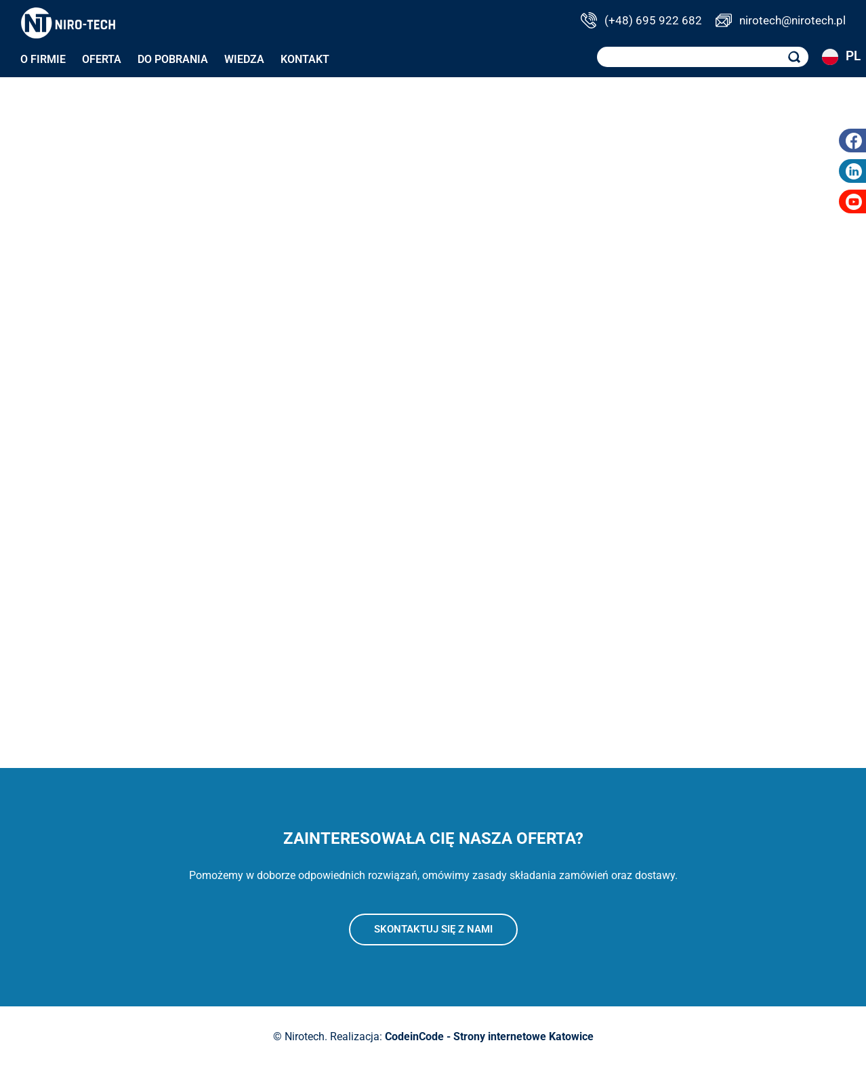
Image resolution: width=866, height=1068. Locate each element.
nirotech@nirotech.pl (792, 20)
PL (834, 56)
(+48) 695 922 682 (653, 20)
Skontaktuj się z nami (433, 929)
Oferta (101, 59)
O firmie (43, 59)
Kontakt (305, 59)
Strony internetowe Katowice (523, 1036)
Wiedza (244, 59)
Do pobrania (173, 59)
